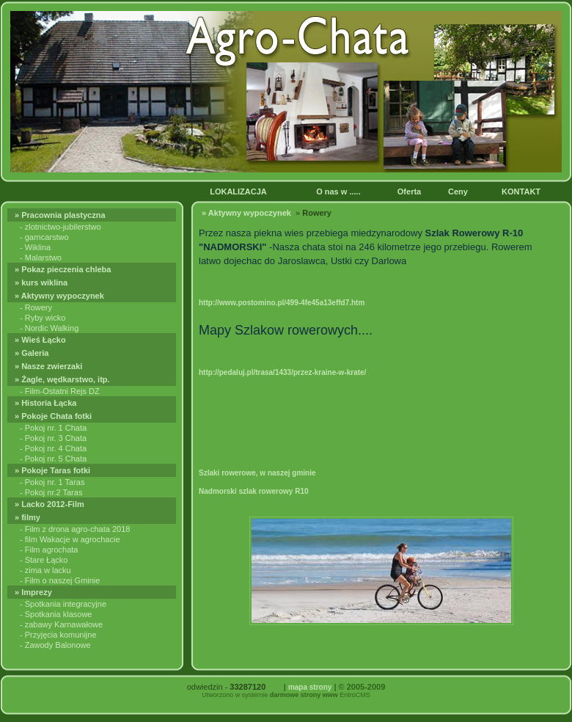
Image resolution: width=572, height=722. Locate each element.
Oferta (410, 191)
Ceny (459, 191)
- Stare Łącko (43, 559)
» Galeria (33, 353)
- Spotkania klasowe (56, 614)
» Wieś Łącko (41, 339)
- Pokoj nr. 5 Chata (53, 458)
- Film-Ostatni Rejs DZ (60, 391)
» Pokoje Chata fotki (55, 416)
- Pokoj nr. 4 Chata (53, 448)
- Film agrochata (49, 549)
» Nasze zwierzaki (49, 366)
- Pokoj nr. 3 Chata (53, 438)
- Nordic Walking (49, 328)
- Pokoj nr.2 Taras (51, 492)
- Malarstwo (41, 257)
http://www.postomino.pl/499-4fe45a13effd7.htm (281, 303)
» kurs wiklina (42, 282)
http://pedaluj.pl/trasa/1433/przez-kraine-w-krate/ (282, 372)
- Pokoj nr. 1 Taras (52, 482)
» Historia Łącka (46, 402)
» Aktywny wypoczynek (60, 295)
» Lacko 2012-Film (51, 504)
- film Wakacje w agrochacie (70, 539)
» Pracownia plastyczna (62, 215)
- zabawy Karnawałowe (61, 624)
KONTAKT (523, 191)
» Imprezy (34, 592)
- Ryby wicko (42, 317)
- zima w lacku (45, 570)
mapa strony (309, 687)
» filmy (29, 517)
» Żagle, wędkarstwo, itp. (63, 379)
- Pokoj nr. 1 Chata (53, 427)
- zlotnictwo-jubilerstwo (60, 226)
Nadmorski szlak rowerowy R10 (254, 491)
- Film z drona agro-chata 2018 (75, 529)
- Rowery (36, 307)
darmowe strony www (304, 695)
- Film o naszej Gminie (60, 580)
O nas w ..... (339, 191)
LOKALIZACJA (239, 191)
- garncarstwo (44, 237)
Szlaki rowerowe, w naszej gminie (257, 473)
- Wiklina (35, 247)
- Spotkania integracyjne (63, 603)
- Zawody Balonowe (55, 645)
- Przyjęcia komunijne (58, 634)
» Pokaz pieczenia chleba (64, 269)
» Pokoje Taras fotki (53, 470)
